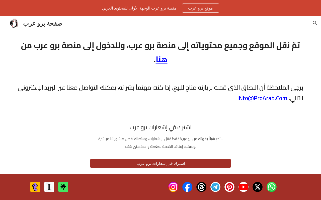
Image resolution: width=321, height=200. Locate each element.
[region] (160, 8)
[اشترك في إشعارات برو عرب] (160, 163)
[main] (160, 52)
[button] (315, 23)
